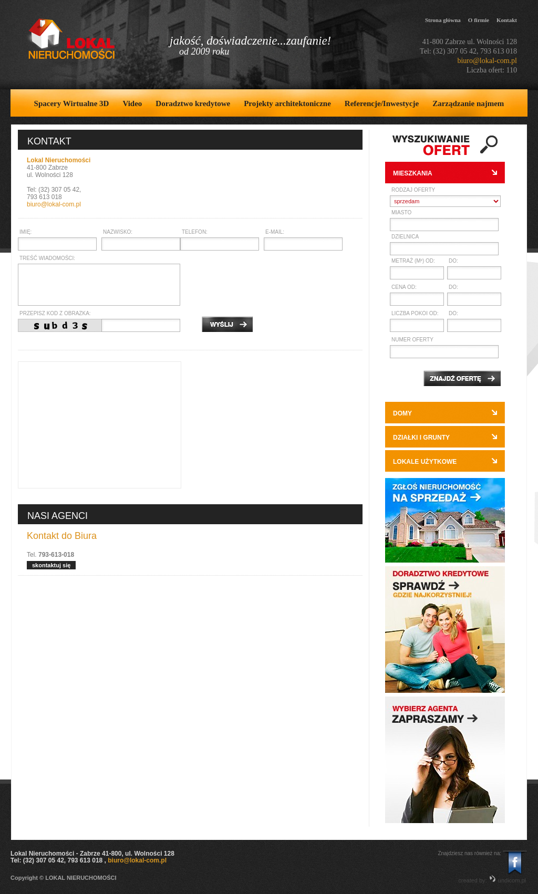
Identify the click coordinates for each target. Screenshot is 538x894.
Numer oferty (412, 339)
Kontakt (506, 20)
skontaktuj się (51, 565)
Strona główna (443, 20)
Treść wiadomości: (47, 258)
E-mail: (274, 232)
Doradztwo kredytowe (193, 103)
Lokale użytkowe (425, 461)
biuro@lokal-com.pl (487, 61)
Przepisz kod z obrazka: (55, 313)
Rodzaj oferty (413, 190)
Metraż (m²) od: (413, 261)
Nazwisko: (117, 232)
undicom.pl (507, 880)
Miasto (401, 212)
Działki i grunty (421, 437)
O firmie (478, 20)
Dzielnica (405, 237)
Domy (402, 413)
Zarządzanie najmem (468, 103)
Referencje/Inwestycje (382, 103)
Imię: (25, 232)
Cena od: (404, 287)
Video (132, 103)
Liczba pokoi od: (414, 313)
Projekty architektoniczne (287, 103)
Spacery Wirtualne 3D (71, 103)
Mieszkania (412, 173)
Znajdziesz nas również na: (469, 853)
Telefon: (195, 232)
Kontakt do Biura (62, 536)
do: (453, 261)
